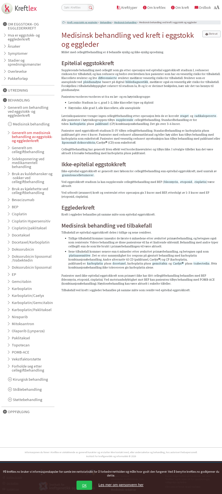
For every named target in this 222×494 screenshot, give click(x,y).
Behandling (106, 22)
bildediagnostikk (137, 82)
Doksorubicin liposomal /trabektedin (32, 258)
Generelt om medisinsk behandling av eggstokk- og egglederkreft (32, 136)
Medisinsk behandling (31, 124)
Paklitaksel (21, 338)
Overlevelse (17, 71)
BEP (15, 206)
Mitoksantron (23, 323)
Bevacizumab (23, 199)
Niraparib (20, 316)
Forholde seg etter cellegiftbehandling (28, 368)
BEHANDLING (19, 100)
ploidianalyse (92, 82)
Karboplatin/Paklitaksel (32, 309)
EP (14, 274)
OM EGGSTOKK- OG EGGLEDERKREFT (23, 26)
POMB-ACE (20, 352)
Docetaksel (21, 235)
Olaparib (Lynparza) (28, 330)
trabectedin (201, 263)
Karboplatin (22, 288)
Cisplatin (19, 213)
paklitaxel (101, 124)
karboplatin (78, 124)
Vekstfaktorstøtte (26, 359)
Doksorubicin (23, 249)
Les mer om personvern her (121, 485)
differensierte (107, 78)
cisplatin (200, 182)
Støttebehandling (27, 399)
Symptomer (18, 53)
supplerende (124, 120)
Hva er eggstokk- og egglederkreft (24, 37)
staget (184, 116)
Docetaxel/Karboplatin (31, 242)
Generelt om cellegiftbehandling (28, 149)
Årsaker (14, 46)
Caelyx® (178, 263)
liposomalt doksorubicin (78, 142)
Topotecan (21, 345)
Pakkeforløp (18, 78)
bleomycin (171, 182)
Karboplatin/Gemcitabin (32, 302)
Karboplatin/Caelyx (28, 295)
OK (84, 485)
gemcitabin (159, 263)
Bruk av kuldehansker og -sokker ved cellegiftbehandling (32, 177)
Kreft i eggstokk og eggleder (82, 22)
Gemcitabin (21, 281)
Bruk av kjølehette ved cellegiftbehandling (30, 190)
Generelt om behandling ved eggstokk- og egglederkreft (28, 111)
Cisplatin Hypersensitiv (31, 221)
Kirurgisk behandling (30, 379)
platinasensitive (79, 255)
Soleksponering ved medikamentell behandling (28, 162)
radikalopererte (205, 116)
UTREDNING (18, 90)
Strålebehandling (27, 389)
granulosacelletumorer (78, 175)
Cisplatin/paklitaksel (29, 228)
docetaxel (119, 263)
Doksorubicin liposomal (32, 267)
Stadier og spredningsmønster (24, 62)
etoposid (186, 182)
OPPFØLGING (19, 411)
